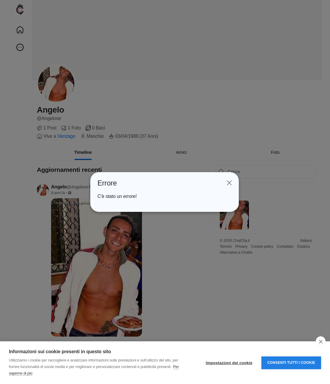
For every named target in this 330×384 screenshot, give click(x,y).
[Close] (228, 183)
